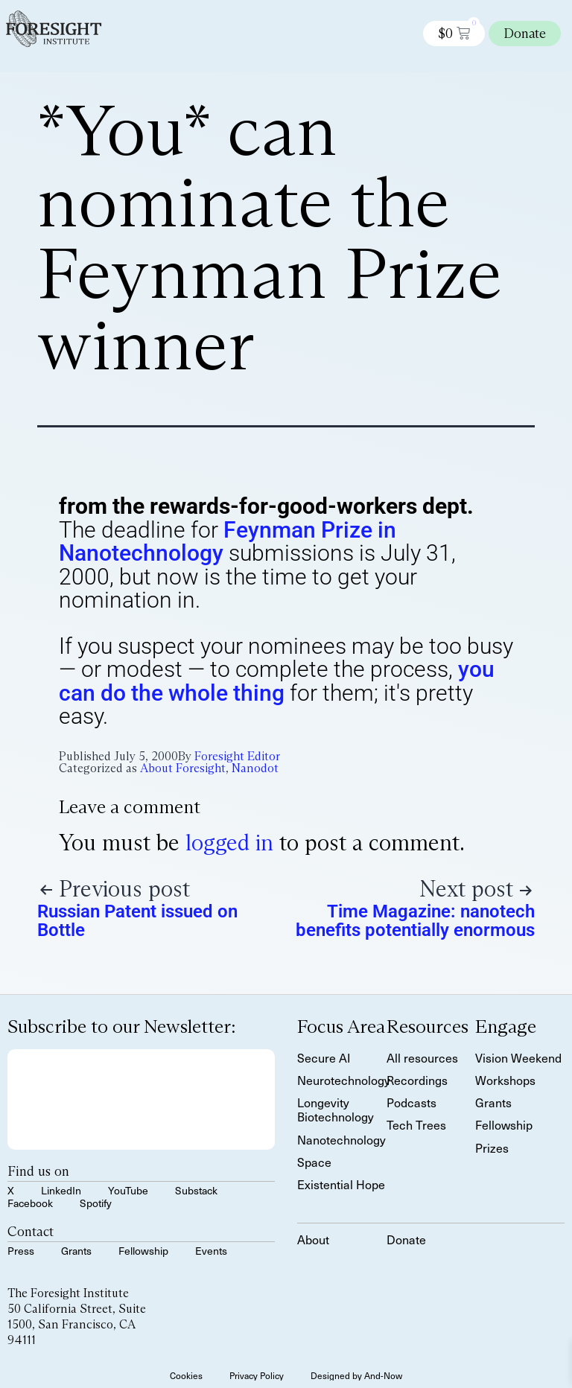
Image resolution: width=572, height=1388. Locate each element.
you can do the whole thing (277, 681)
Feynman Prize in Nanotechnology (227, 542)
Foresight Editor (237, 756)
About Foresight (183, 768)
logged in (229, 842)
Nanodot (255, 768)
